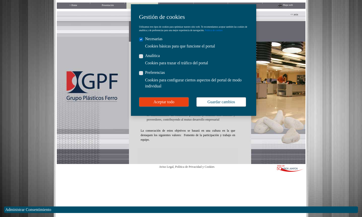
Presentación (108, 5)
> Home (73, 5)
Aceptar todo (163, 102)
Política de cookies (213, 30)
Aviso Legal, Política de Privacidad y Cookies (187, 167)
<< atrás (294, 14)
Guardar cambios (221, 102)
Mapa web (288, 5)
